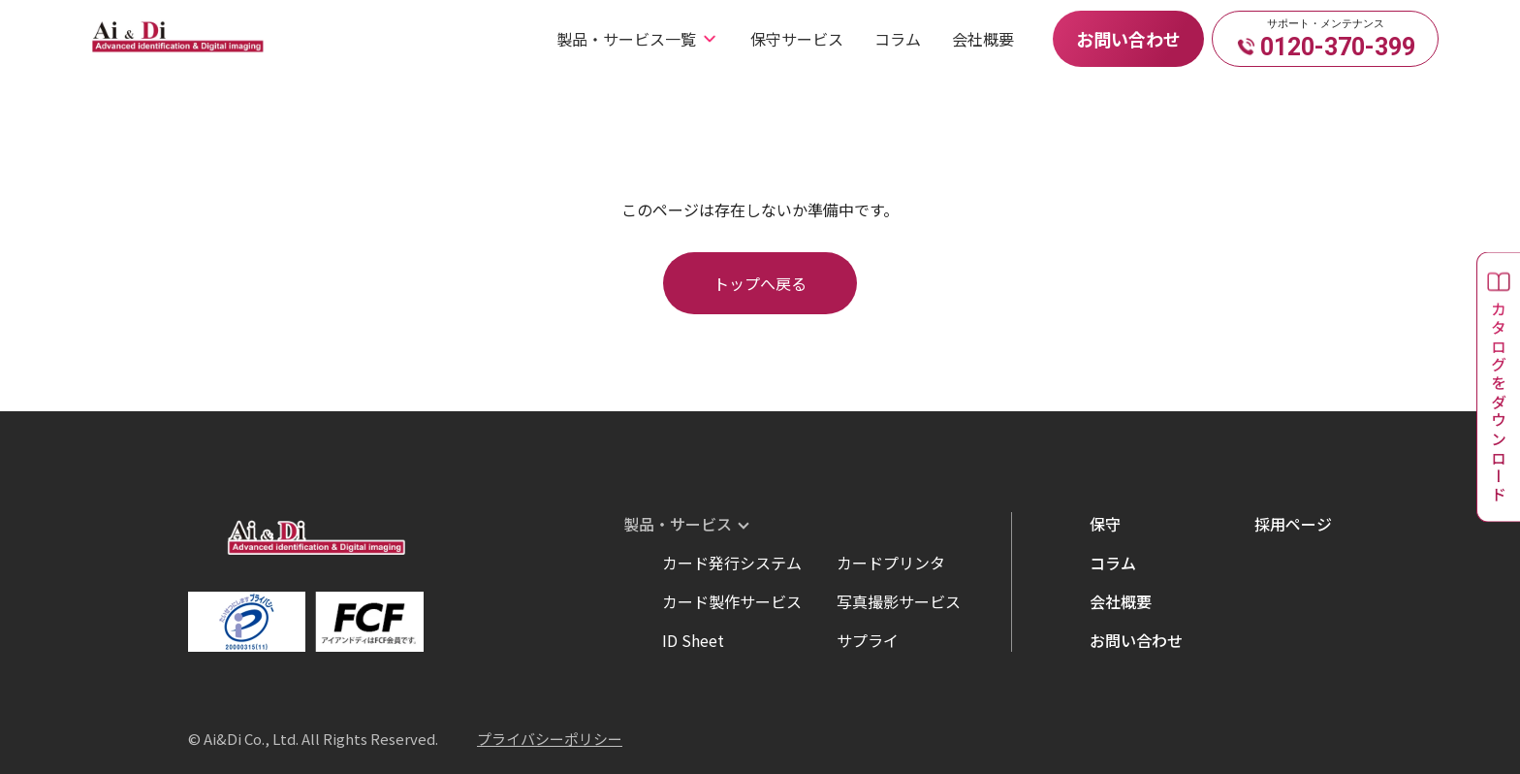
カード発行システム (732, 562)
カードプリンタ (891, 562)
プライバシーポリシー (549, 738)
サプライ (868, 640)
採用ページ (1293, 523)
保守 (1105, 523)
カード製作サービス (732, 601)
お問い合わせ (1128, 38)
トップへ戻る (760, 283)
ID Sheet (693, 640)
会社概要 (983, 38)
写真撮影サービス (899, 601)
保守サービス (796, 38)
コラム (897, 38)
